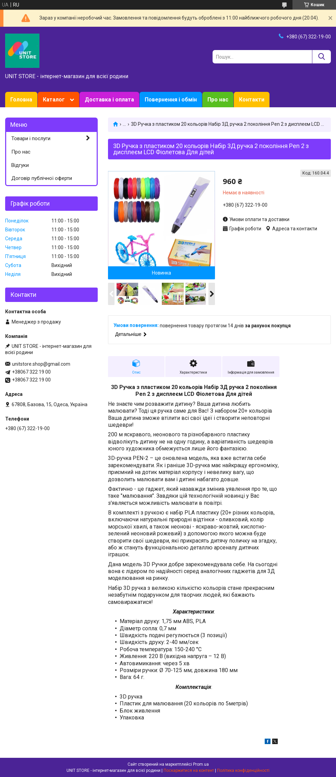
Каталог (54, 99)
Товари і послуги (30, 138)
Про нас (217, 99)
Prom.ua (201, 764)
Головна (21, 99)
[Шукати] (321, 56)
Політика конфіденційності (243, 770)
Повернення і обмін (171, 99)
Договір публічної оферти (41, 178)
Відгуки (20, 165)
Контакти (251, 99)
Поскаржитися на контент (189, 770)
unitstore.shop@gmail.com (41, 364)
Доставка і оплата (109, 99)
